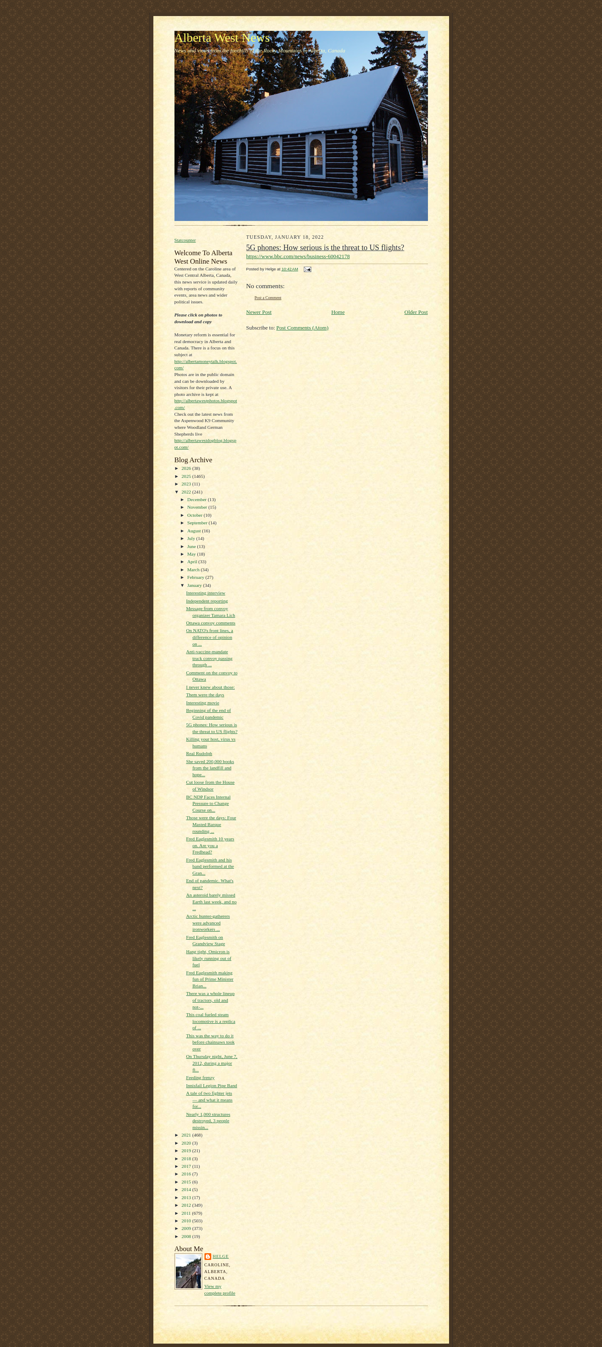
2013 (187, 1197)
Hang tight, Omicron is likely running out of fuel (208, 958)
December (197, 499)
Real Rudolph (199, 753)
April (192, 561)
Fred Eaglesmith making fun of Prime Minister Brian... (209, 979)
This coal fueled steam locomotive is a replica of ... (210, 1021)
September (198, 522)
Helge (221, 1256)
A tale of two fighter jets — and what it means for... (209, 1100)
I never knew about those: (210, 687)
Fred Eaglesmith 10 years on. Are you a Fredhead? (210, 845)
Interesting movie (202, 702)
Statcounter (185, 240)
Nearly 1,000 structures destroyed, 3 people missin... (208, 1121)
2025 (187, 476)
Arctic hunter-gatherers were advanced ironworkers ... (208, 922)
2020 (187, 1142)
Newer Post (259, 312)
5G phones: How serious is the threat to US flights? (325, 247)
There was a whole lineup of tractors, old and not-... (210, 1000)
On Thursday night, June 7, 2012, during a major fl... (211, 1063)
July (191, 538)
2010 (187, 1220)
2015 (187, 1181)
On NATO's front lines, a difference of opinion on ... (209, 637)
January (195, 585)
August (194, 530)
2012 (187, 1205)
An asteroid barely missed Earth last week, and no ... (211, 901)
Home (338, 312)
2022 (187, 491)
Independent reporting (207, 600)
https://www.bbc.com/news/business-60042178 (298, 256)
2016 (187, 1173)
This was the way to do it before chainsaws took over (210, 1042)
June (192, 546)
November (197, 507)
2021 (187, 1134)
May (192, 553)
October (195, 515)
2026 (187, 468)
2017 (187, 1166)
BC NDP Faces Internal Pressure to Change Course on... (208, 803)
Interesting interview (205, 592)
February (196, 577)
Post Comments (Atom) (302, 327)
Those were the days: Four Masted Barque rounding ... (211, 824)
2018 (187, 1158)
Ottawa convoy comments (210, 622)
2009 (187, 1228)
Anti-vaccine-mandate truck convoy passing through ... (209, 658)
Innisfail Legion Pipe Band (211, 1085)
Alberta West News (222, 37)
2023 (187, 483)
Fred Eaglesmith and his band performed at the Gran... (210, 866)
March (194, 569)
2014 (187, 1189)
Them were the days (205, 694)
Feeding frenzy (200, 1077)
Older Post (416, 312)
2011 (187, 1213)
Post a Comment (268, 297)
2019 (187, 1150)
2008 (187, 1236)
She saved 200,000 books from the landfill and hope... (210, 768)
